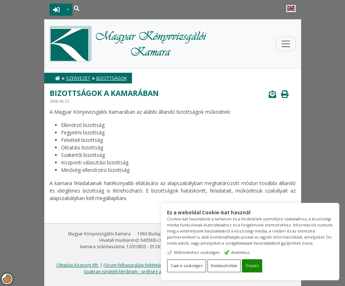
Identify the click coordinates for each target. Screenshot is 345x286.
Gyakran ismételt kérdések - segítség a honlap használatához (145, 272)
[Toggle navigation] (286, 44)
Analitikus (240, 252)
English (291, 8)
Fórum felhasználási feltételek (133, 265)
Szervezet (78, 78)
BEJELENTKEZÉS (57, 10)
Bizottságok (111, 78)
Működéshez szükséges (196, 252)
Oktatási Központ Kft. (77, 265)
